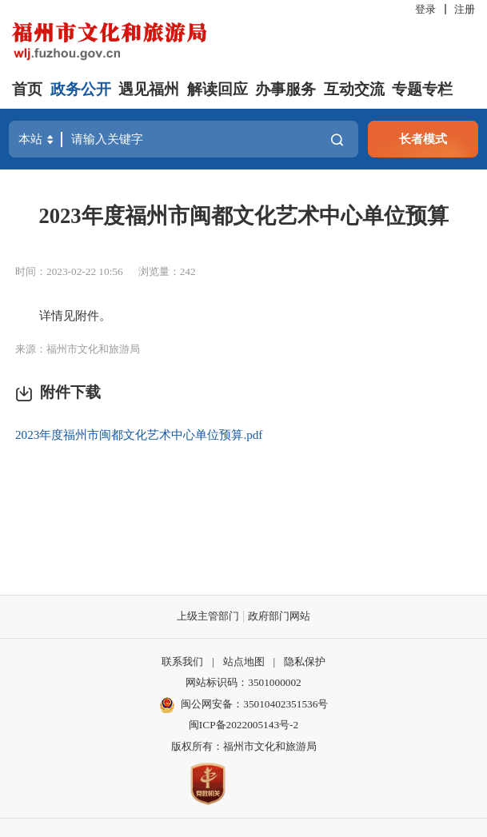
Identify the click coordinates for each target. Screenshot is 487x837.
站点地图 (244, 662)
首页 (27, 89)
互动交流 (354, 89)
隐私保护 (304, 662)
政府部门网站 (279, 616)
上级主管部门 (208, 616)
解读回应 (217, 89)
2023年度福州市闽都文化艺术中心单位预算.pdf (138, 434)
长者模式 (423, 138)
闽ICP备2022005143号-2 (243, 725)
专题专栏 (422, 89)
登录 (425, 9)
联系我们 (182, 662)
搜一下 (337, 139)
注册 (464, 9)
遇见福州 (148, 89)
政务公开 (80, 89)
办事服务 (285, 89)
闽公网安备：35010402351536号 (254, 704)
